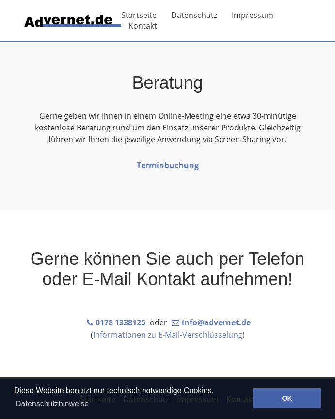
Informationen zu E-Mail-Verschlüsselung (167, 334)
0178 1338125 (120, 322)
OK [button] (287, 398)
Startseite (139, 15)
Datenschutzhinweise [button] (52, 404)
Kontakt (142, 25)
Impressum (252, 15)
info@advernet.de (216, 322)
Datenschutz (194, 15)
